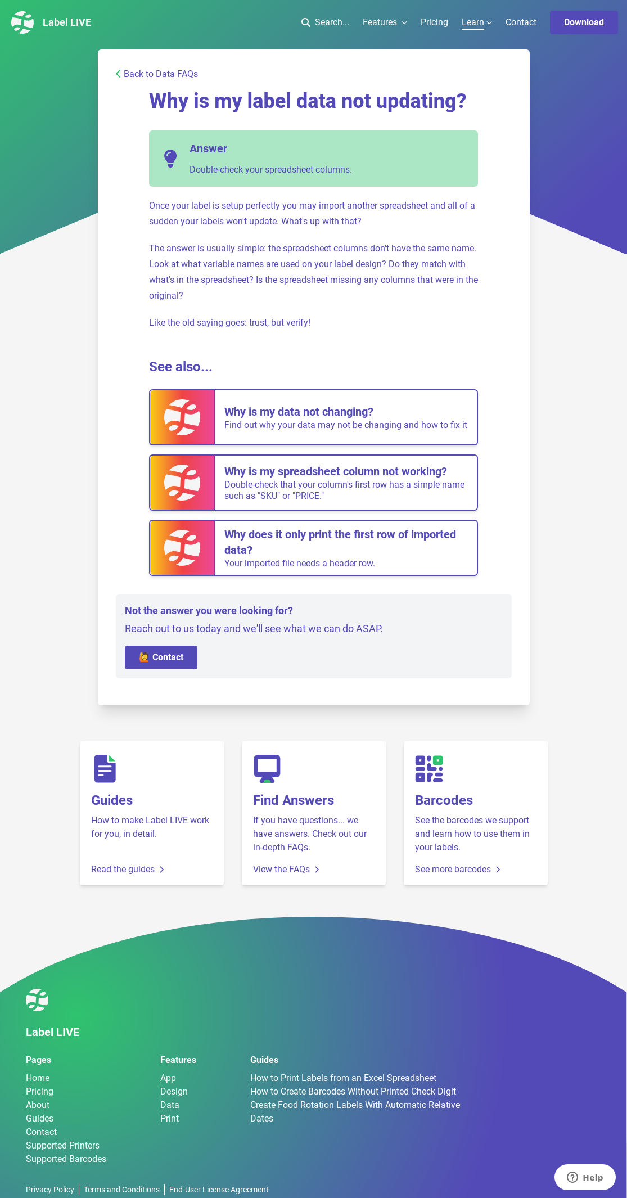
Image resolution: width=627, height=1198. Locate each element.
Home (37, 1078)
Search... (325, 22)
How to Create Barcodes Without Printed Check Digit (353, 1091)
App (168, 1078)
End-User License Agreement (219, 1189)
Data (169, 1105)
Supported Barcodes (66, 1159)
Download (584, 22)
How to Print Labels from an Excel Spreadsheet (343, 1078)
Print (169, 1118)
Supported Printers (63, 1145)
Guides (39, 1118)
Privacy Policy (50, 1189)
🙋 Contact (161, 657)
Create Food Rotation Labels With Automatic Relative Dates (355, 1112)
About (37, 1105)
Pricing (434, 22)
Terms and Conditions (122, 1189)
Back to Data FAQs (157, 74)
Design (174, 1091)
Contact (521, 22)
